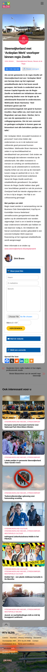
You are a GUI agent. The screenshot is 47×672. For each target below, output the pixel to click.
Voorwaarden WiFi (9, 641)
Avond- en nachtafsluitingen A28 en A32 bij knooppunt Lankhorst (22, 616)
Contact (35, 641)
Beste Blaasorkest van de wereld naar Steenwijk (25, 374)
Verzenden (16, 328)
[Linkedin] (21, 361)
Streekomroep (33, 422)
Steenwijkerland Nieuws (24, 61)
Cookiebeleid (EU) (9, 644)
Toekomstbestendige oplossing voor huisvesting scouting (20, 497)
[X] (12, 361)
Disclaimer (37, 638)
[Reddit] (17, 361)
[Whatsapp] (26, 361)
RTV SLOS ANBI (24, 641)
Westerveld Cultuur (14, 533)
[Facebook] (7, 361)
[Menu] (42, 3)
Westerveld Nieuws (13, 612)
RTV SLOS (7, 648)
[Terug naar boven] (6, 624)
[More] (31, 361)
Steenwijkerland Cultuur (16, 529)
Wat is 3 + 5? (19, 323)
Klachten (13, 638)
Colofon (5, 638)
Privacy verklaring (25, 638)
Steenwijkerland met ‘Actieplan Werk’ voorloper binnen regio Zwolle (22, 53)
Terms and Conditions (26, 644)
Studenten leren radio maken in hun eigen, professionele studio (23, 369)
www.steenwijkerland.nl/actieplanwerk (20, 249)
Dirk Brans (9, 61)
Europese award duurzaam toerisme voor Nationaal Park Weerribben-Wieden (22, 426)
